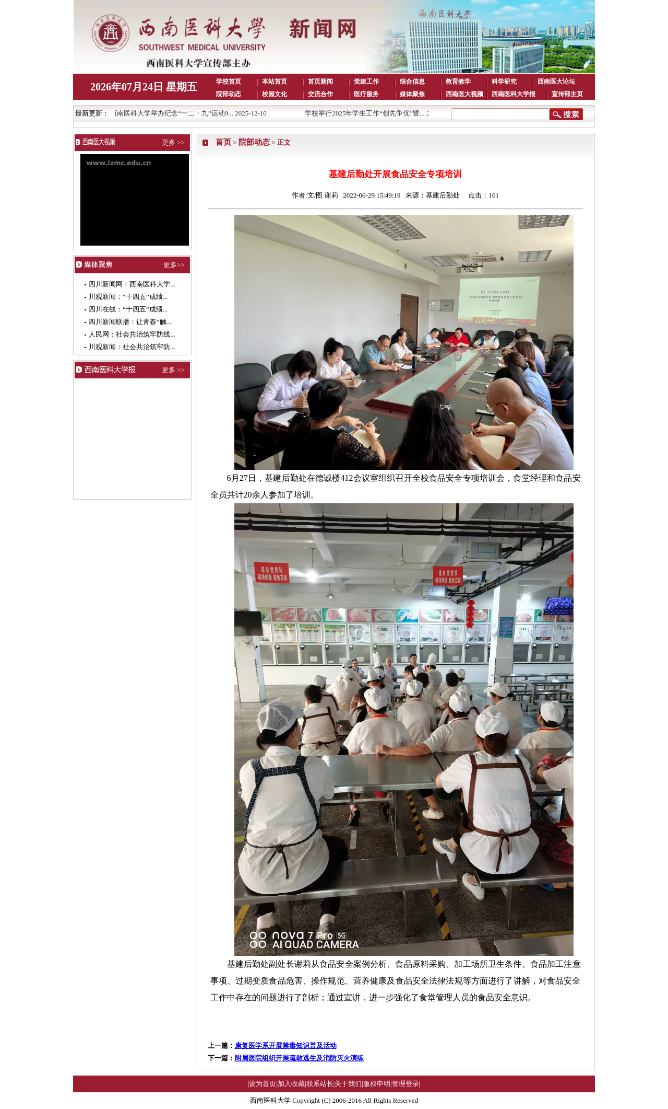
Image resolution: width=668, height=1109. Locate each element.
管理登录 (405, 1084)
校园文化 (274, 94)
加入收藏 (291, 1084)
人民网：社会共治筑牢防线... (132, 334)
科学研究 (504, 81)
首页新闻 (320, 81)
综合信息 (412, 81)
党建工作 (366, 81)
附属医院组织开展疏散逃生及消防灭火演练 (299, 1058)
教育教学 (458, 81)
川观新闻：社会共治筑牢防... (132, 347)
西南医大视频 (464, 94)
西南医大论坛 (556, 81)
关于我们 (348, 1084)
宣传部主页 (567, 94)
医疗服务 (366, 94)
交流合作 (320, 94)
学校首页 (228, 81)
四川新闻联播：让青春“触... (130, 322)
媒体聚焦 (412, 94)
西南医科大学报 (513, 94)
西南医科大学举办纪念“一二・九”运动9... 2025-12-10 (191, 113)
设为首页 (262, 1084)
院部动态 (228, 94)
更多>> (174, 265)
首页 (223, 141)
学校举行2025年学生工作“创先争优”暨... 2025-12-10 (384, 113)
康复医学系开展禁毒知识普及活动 (286, 1045)
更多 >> (173, 142)
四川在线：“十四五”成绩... (128, 309)
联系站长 (319, 1084)
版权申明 (376, 1084)
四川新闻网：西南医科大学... (132, 284)
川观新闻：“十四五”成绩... (128, 297)
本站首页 (274, 81)
